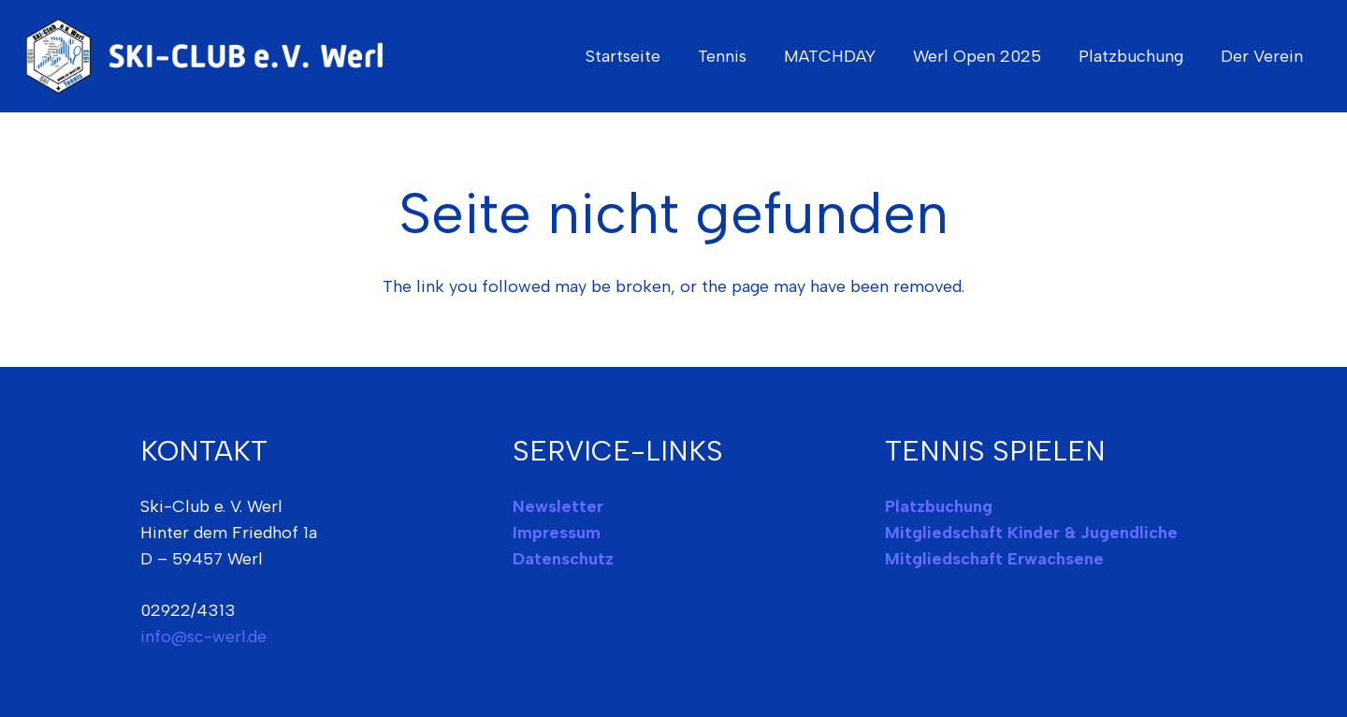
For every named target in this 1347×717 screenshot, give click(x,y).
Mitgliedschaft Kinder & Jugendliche (1031, 532)
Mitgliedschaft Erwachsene (994, 559)
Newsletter (558, 506)
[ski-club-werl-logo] (211, 56)
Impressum (557, 532)
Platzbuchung (938, 506)
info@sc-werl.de (203, 636)
